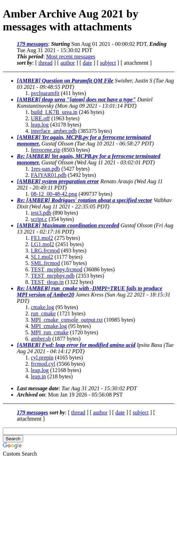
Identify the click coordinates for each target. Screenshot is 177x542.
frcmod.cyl (43, 364)
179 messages (32, 44)
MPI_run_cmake (50, 332)
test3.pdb (41, 213)
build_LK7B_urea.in (54, 112)
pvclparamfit (45, 93)
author (67, 63)
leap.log (40, 125)
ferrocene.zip (45, 150)
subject (108, 63)
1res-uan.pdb (45, 169)
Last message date (38, 388)
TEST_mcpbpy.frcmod (56, 269)
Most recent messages (70, 56)
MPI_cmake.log (49, 326)
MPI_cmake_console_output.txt (67, 320)
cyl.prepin (42, 358)
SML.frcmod (45, 263)
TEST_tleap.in (47, 282)
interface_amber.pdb (54, 131)
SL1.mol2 (42, 257)
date (87, 63)
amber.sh (41, 339)
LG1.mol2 (42, 244)
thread (46, 63)
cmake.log (42, 307)
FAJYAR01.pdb (49, 175)
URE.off (40, 118)
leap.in (38, 376)
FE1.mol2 (42, 238)
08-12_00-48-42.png (54, 194)
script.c (39, 219)
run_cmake (43, 313)
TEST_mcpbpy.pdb (53, 276)
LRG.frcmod (45, 251)
